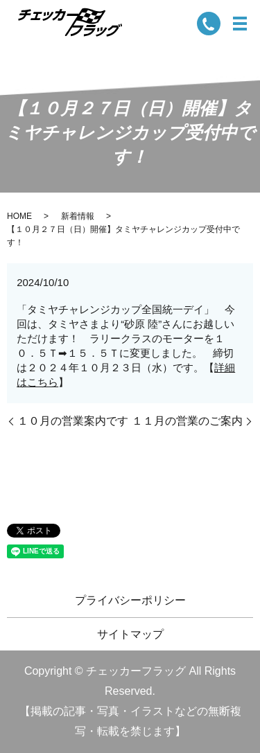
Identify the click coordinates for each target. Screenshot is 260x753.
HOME (19, 216)
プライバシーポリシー (130, 600)
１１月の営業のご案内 (187, 421)
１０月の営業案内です (72, 421)
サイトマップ (130, 634)
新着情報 (77, 216)
